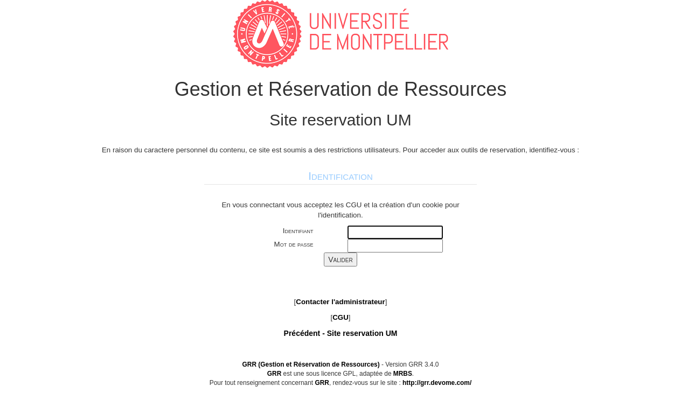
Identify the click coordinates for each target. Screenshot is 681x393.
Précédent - (341, 333)
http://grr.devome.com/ (436, 383)
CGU (340, 317)
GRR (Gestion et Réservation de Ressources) (311, 364)
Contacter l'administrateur (340, 302)
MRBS (402, 373)
